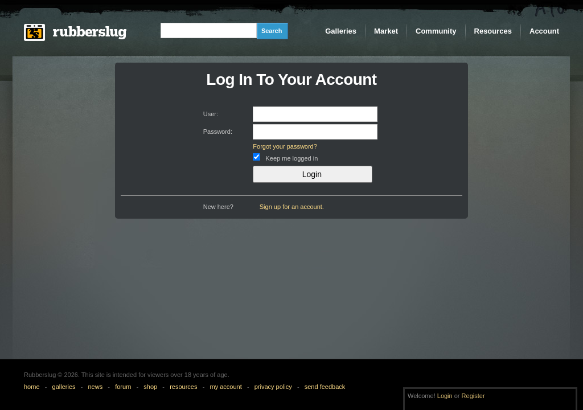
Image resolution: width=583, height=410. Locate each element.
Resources (493, 31)
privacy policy (273, 386)
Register (473, 395)
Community (436, 31)
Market (386, 31)
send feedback (325, 386)
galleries (64, 386)
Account (544, 31)
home (32, 386)
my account (225, 386)
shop (150, 386)
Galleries (340, 31)
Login (445, 395)
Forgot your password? (285, 146)
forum (123, 386)
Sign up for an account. (292, 206)
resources (183, 386)
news (95, 386)
